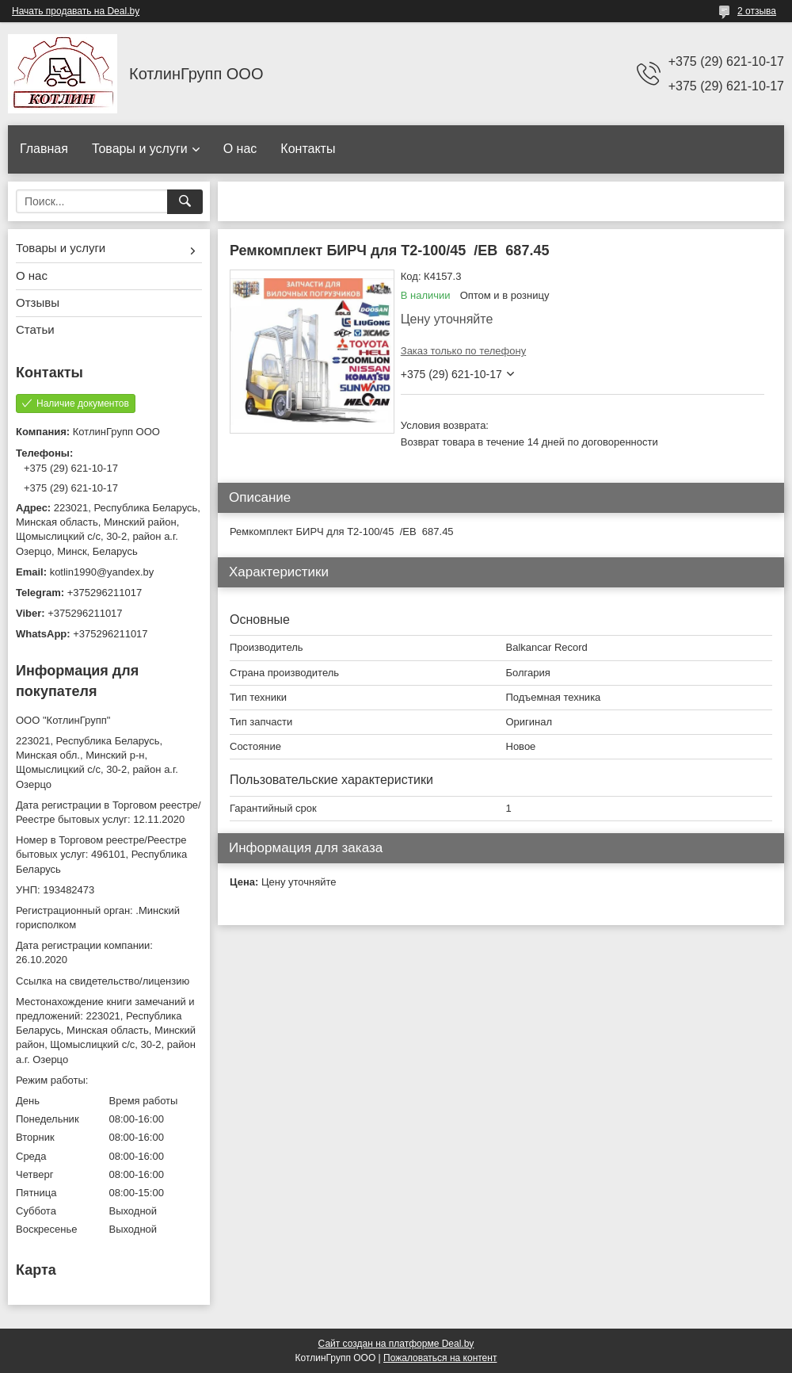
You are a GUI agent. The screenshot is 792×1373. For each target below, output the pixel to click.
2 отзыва (756, 11)
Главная (44, 148)
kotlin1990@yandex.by (102, 572)
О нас (240, 148)
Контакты (307, 148)
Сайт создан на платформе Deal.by (396, 1343)
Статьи (35, 329)
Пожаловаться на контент (440, 1357)
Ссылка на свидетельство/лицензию (102, 981)
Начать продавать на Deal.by (75, 11)
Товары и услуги (140, 148)
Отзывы (37, 302)
